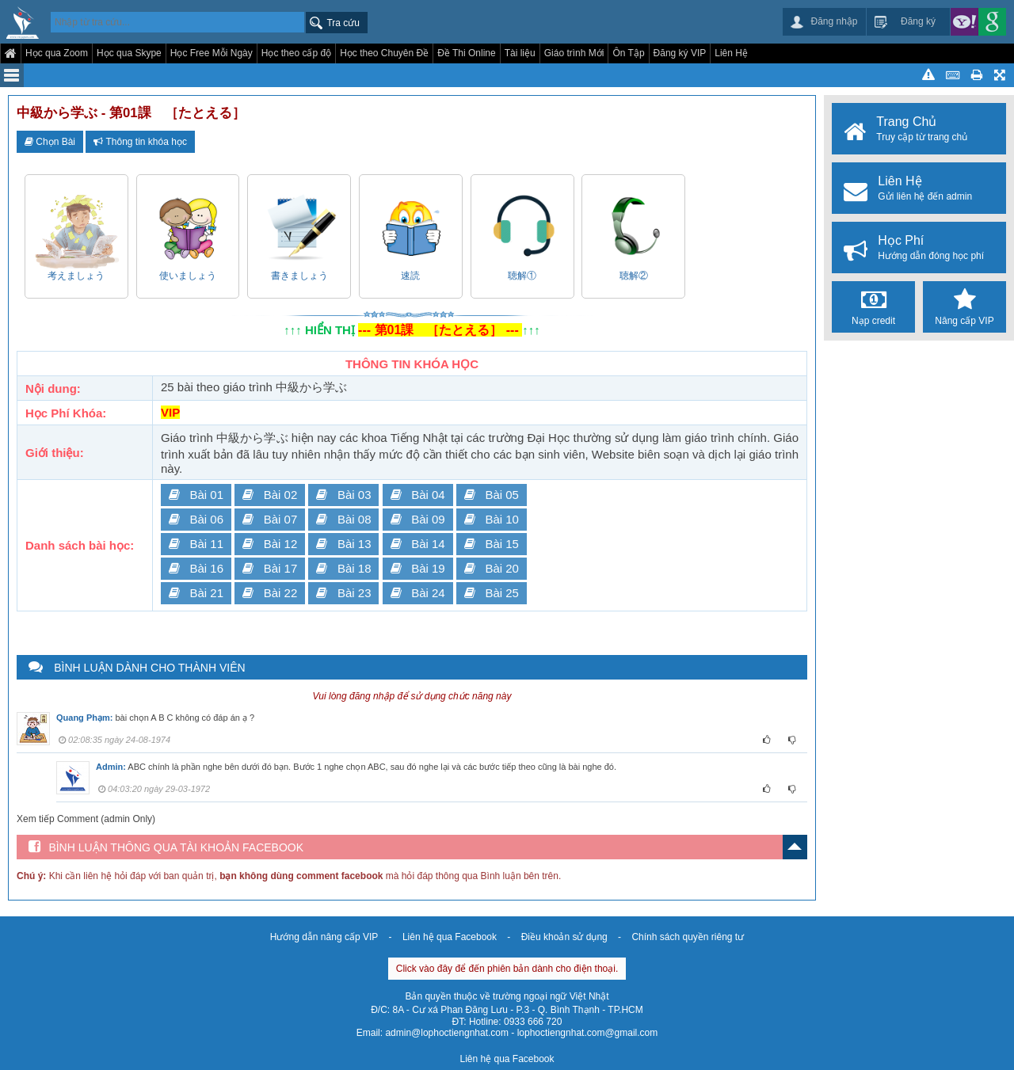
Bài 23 (343, 593)
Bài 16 (196, 568)
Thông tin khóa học (140, 141)
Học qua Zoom (56, 53)
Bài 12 (269, 543)
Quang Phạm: (84, 717)
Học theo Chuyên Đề (384, 53)
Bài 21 (196, 593)
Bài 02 (269, 494)
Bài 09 (418, 519)
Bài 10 (491, 519)
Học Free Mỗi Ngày (211, 53)
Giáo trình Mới (574, 53)
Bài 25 (491, 593)
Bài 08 (343, 519)
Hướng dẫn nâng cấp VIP (324, 936)
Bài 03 (343, 494)
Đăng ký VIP (680, 53)
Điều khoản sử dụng (564, 936)
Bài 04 (418, 494)
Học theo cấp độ (296, 53)
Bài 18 (343, 568)
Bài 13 (343, 543)
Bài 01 (196, 494)
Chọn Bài (50, 141)
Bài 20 (491, 568)
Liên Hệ (731, 53)
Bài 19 (418, 568)
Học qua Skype (129, 53)
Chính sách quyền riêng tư (687, 936)
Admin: (111, 766)
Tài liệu (520, 53)
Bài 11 (196, 543)
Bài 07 (269, 519)
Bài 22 (269, 593)
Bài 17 (269, 568)
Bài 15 (491, 543)
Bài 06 (196, 519)
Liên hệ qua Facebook (449, 936)
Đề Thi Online (466, 53)
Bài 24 (418, 593)
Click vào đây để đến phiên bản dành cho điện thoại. (507, 968)
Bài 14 (418, 543)
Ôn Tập (628, 53)
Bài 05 (491, 494)
